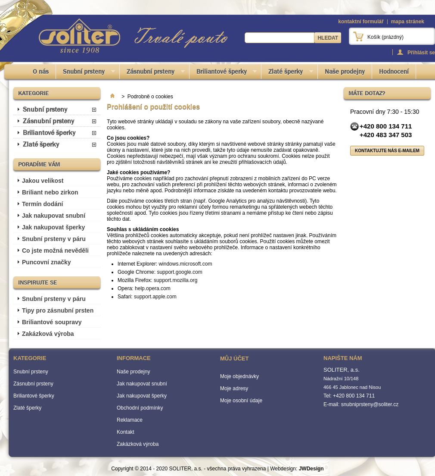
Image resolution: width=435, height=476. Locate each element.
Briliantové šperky (223, 73)
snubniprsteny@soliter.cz (370, 404)
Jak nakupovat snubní (53, 215)
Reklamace (130, 420)
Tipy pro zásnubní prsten (57, 310)
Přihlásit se (421, 52)
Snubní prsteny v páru (54, 238)
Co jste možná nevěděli (55, 250)
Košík (385, 37)
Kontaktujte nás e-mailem (387, 150)
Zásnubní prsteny (152, 73)
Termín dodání (42, 203)
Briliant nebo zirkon (50, 192)
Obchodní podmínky (140, 408)
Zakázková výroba (48, 333)
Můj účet (234, 358)
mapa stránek (407, 22)
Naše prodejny (345, 71)
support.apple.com (155, 297)
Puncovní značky (46, 262)
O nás (41, 71)
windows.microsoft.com (185, 264)
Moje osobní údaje (241, 401)
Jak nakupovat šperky (53, 227)
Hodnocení (394, 71)
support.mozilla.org (175, 280)
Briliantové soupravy (52, 322)
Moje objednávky (239, 376)
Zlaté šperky (287, 73)
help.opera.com (153, 288)
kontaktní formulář (360, 22)
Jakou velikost (43, 180)
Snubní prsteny (85, 73)
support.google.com (179, 272)
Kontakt (125, 432)
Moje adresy (234, 388)
